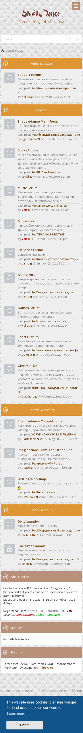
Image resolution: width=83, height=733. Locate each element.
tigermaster (29, 139)
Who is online (19, 577)
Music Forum (28, 188)
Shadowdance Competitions (40, 421)
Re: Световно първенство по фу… (55, 350)
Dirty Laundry (28, 521)
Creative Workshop (41, 410)
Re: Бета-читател (44, 492)
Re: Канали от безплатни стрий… (56, 259)
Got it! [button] (24, 725)
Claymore (28, 396)
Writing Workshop (32, 479)
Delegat (27, 355)
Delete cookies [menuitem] (57, 690)
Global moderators (47, 615)
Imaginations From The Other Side (45, 450)
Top (79, 690)
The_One (46, 668)
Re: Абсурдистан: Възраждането (55, 135)
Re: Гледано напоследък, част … (55, 292)
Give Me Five (28, 366)
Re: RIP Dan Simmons (45, 172)
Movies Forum (29, 221)
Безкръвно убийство (46, 463)
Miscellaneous (41, 510)
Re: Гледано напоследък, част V (55, 559)
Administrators (24, 615)
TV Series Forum (30, 250)
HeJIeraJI (27, 535)
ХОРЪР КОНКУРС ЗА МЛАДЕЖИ (53, 434)
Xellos (26, 97)
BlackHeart (29, 439)
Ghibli (25, 176)
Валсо (26, 468)
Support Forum (29, 75)
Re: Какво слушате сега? (49, 206)
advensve (28, 497)
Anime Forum (28, 274)
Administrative (41, 63)
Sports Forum (28, 337)
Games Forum (29, 308)
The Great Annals (31, 546)
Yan (24, 210)
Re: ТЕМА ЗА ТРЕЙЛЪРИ (48, 234)
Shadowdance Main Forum (38, 121)
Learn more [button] (16, 713)
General (41, 110)
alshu (25, 263)
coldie (26, 564)
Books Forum (28, 150)
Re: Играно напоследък (48, 321)
